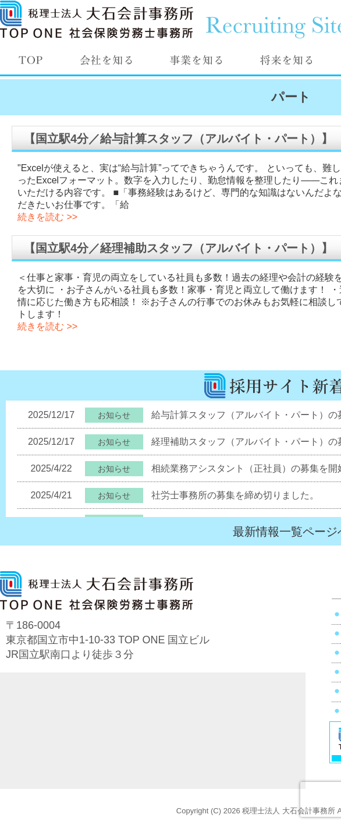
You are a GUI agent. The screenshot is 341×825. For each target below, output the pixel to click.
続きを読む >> (47, 217)
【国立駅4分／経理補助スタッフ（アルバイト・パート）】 (178, 248)
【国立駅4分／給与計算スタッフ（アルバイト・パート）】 (178, 138)
